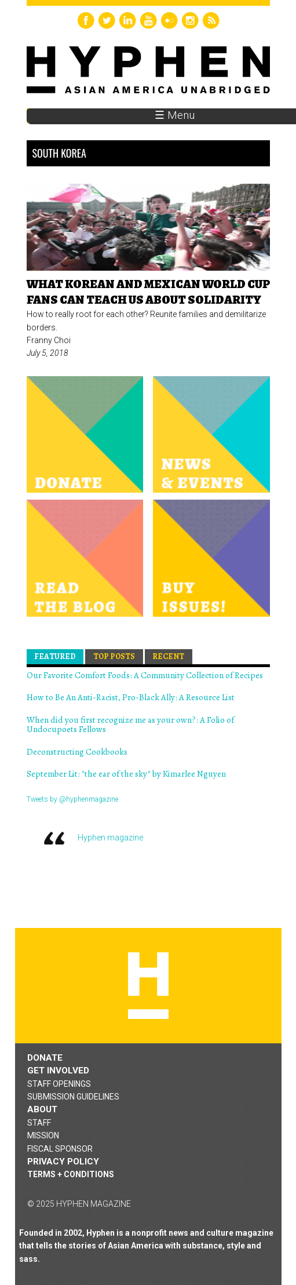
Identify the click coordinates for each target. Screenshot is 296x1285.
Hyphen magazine (110, 837)
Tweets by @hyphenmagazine (72, 799)
